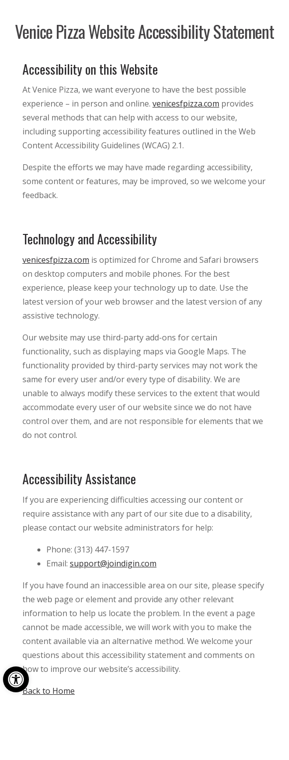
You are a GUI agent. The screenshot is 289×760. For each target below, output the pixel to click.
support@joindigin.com (113, 563)
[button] (15, 679)
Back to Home (48, 690)
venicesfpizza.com (185, 103)
